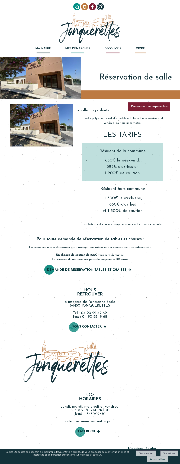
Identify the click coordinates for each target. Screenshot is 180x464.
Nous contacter (87, 326)
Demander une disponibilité (149, 106)
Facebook (86, 431)
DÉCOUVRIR (112, 48)
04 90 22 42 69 (94, 313)
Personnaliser (157, 459)
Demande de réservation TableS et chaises (86, 270)
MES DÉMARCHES (77, 48)
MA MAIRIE (43, 48)
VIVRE (140, 48)
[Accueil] (90, 28)
